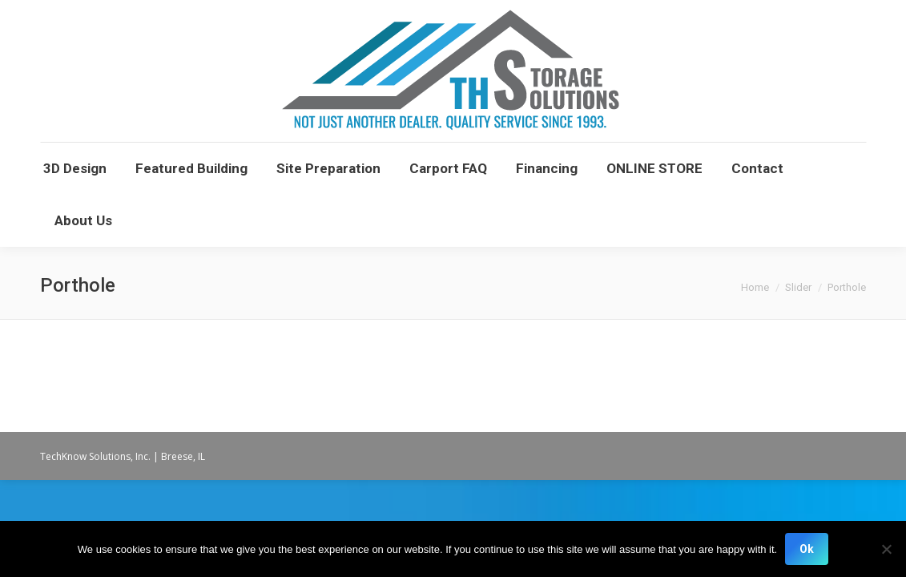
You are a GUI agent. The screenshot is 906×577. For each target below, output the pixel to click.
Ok (806, 549)
